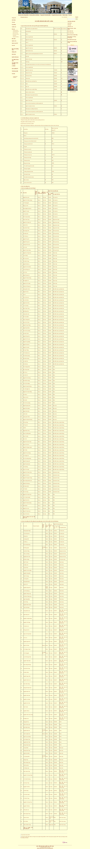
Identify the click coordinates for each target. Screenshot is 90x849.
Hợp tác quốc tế (15, 43)
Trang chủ (14, 17)
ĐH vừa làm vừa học (16, 34)
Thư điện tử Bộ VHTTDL (15, 63)
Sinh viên (14, 54)
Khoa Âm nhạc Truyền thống (72, 34)
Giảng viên (14, 51)
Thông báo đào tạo (15, 30)
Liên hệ (13, 45)
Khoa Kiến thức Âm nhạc (72, 39)
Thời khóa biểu (15, 71)
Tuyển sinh (14, 26)
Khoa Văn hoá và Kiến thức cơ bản (72, 42)
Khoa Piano (70, 23)
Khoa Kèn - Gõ (70, 26)
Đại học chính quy (15, 32)
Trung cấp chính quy (16, 31)
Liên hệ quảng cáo (73, 91)
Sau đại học (14, 35)
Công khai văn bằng (15, 36)
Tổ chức (13, 22)
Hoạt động (14, 24)
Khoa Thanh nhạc (71, 32)
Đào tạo (13, 29)
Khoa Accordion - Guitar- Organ (72, 29)
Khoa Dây (69, 24)
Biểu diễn (14, 38)
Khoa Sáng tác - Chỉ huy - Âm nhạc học (72, 37)
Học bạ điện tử (15, 68)
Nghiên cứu (14, 40)
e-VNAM (13, 65)
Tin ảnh (13, 73)
